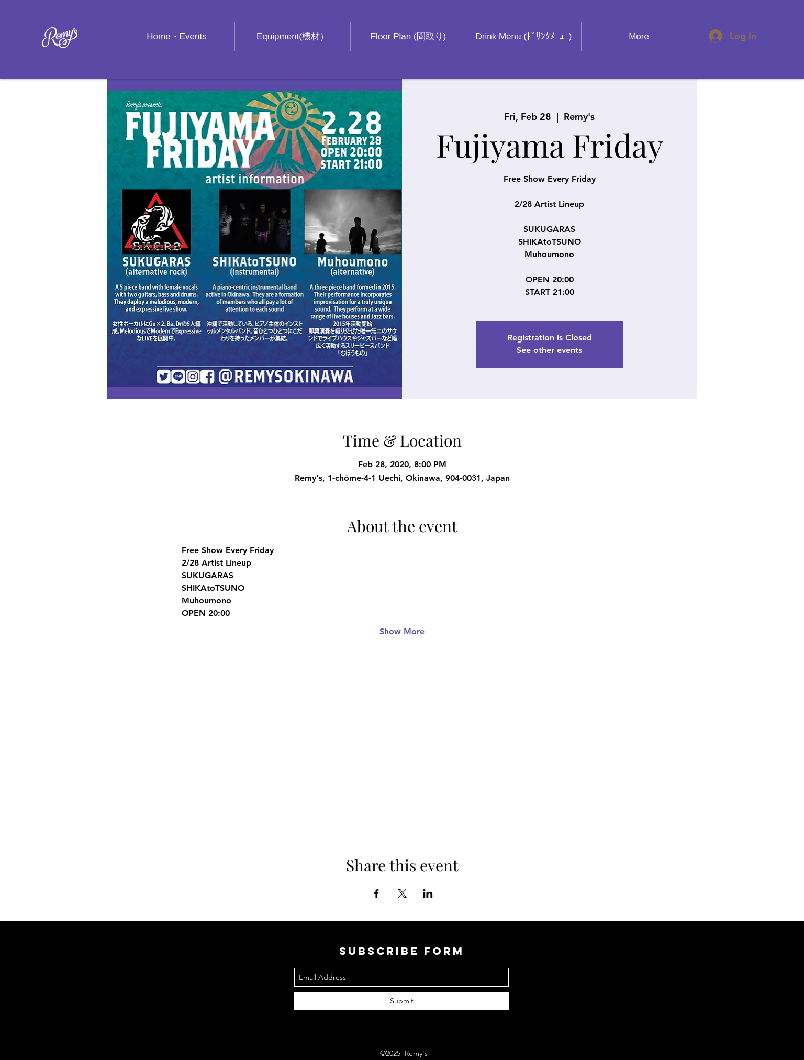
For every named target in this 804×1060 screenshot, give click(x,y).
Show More (402, 631)
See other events (549, 350)
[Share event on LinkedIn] (428, 893)
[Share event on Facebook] (377, 893)
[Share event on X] (402, 893)
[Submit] (401, 1001)
